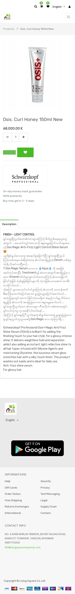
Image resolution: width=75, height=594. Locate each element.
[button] (9, 152)
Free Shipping (13, 500)
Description (9, 224)
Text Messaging (50, 493)
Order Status (13, 493)
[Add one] (23, 137)
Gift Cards (11, 487)
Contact (46, 512)
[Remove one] (7, 137)
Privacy (45, 487)
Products (8, 28)
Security (46, 481)
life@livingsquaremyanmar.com (23, 547)
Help (7, 481)
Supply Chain (49, 506)
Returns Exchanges (17, 506)
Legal (44, 500)
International (13, 512)
